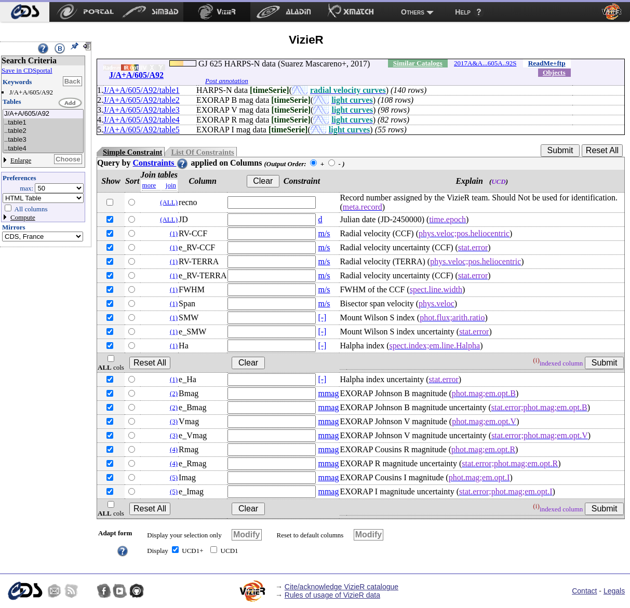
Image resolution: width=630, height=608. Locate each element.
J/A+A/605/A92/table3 (141, 109)
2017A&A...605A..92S (485, 63)
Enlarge (20, 160)
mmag (328, 393)
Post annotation (226, 81)
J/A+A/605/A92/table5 (141, 129)
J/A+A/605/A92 (43, 114)
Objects (554, 72)
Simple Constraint (132, 152)
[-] (322, 317)
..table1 (43, 122)
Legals (614, 591)
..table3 (43, 140)
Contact (584, 591)
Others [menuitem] (412, 12)
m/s (324, 233)
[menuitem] (24, 12)
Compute (22, 217)
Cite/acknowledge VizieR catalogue (341, 587)
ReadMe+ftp (547, 63)
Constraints (160, 162)
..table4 (43, 148)
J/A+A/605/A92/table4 (141, 119)
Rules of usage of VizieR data (332, 595)
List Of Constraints (202, 152)
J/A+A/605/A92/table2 (141, 100)
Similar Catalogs (418, 63)
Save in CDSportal (27, 70)
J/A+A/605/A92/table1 (141, 90)
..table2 (43, 131)
